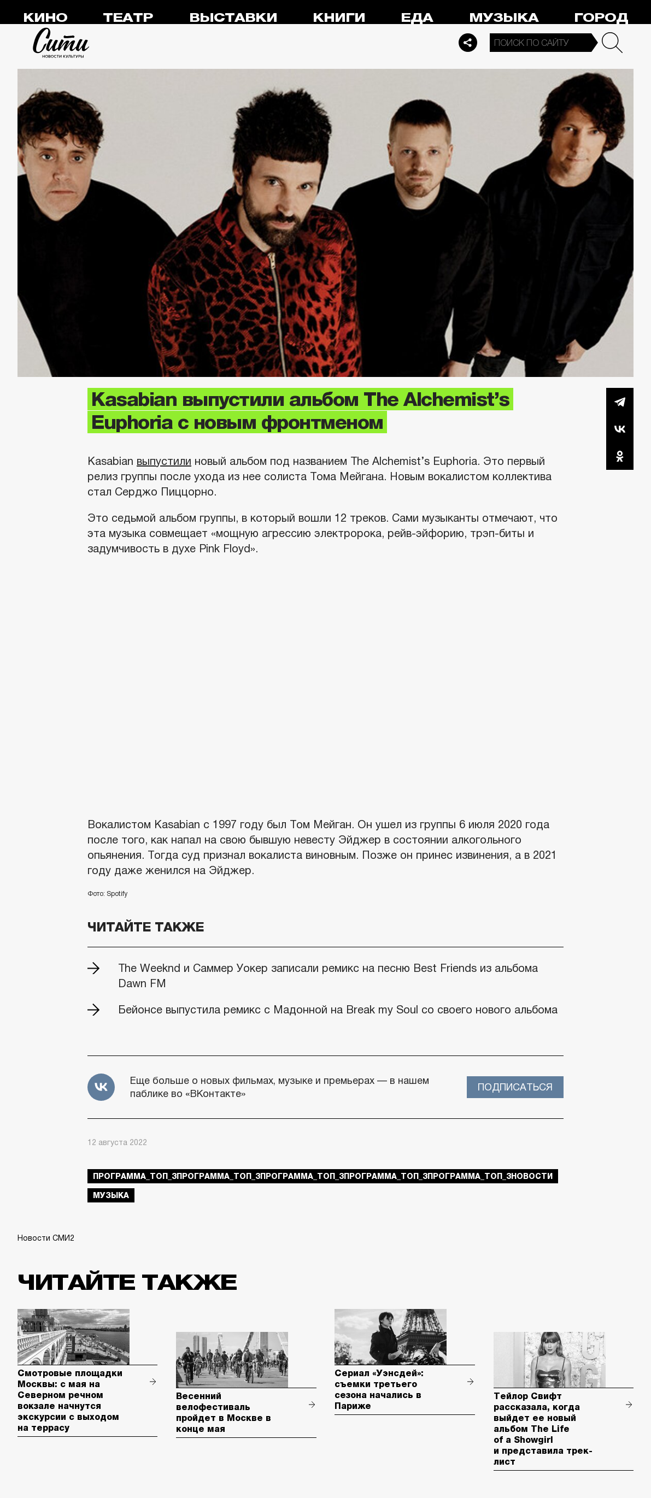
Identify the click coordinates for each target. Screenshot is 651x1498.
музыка (111, 1195)
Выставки (233, 18)
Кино (45, 18)
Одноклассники (620, 456)
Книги (339, 18)
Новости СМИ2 (45, 1238)
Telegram (620, 401)
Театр (128, 18)
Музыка (503, 18)
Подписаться (515, 1087)
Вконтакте (620, 429)
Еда (417, 18)
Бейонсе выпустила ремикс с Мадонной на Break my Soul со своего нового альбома (338, 1010)
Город (601, 18)
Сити (61, 42)
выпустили (164, 461)
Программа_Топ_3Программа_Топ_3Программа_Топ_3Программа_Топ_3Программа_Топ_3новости (323, 1176)
